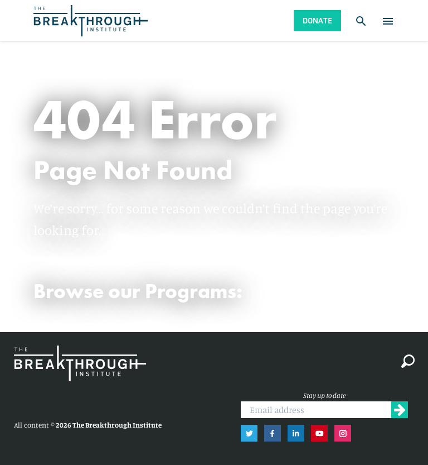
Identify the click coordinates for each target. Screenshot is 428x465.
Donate (317, 20)
